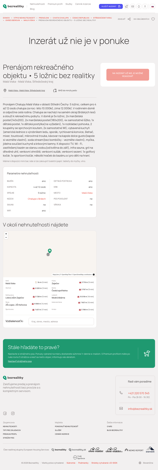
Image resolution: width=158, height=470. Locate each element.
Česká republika (80, 18)
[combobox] (61, 321)
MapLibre (89, 274)
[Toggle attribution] (93, 274)
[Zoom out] (6, 237)
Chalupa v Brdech (37, 198)
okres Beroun (13, 20)
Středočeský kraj (102, 18)
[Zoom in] (6, 234)
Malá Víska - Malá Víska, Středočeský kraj (26, 90)
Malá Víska (29, 20)
